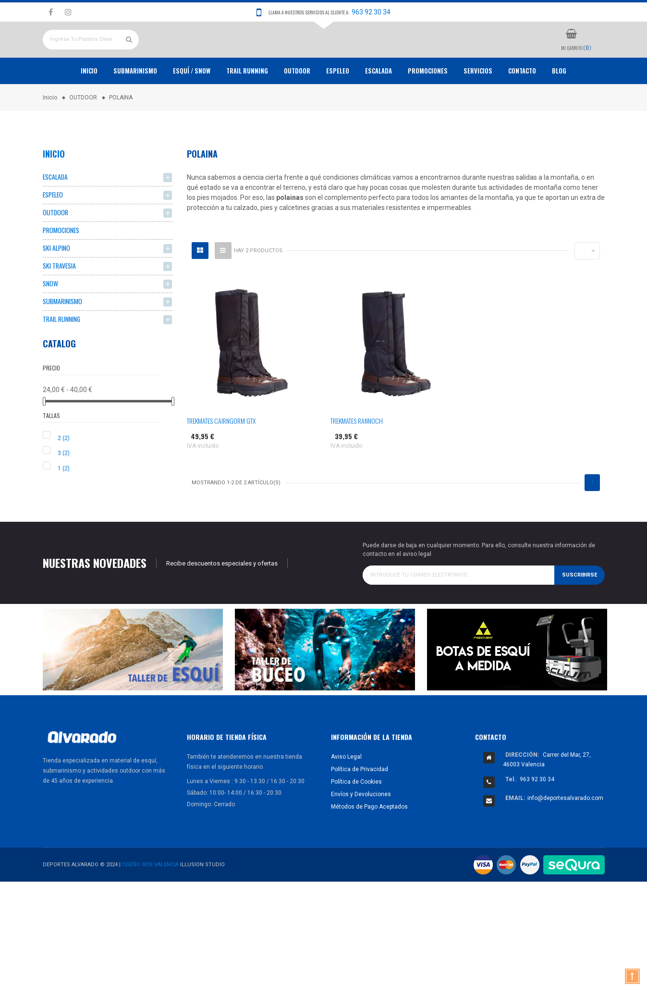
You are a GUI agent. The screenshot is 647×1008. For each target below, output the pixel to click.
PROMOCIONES (428, 106)
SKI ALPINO (57, 285)
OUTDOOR (297, 106)
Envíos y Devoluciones (361, 833)
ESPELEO (337, 106)
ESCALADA (378, 106)
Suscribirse (579, 614)
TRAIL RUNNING (247, 106)
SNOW (50, 321)
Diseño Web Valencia (151, 903)
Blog (559, 106)
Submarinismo (135, 106)
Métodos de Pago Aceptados (369, 845)
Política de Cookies (356, 820)
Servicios (478, 106)
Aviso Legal (346, 795)
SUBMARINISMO (63, 339)
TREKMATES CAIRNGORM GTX (221, 456)
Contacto (522, 106)
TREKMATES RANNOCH (356, 456)
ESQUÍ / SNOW (191, 106)
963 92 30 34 (371, 12)
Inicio (89, 106)
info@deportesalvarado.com (565, 837)
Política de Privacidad (359, 808)
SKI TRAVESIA (59, 303)
